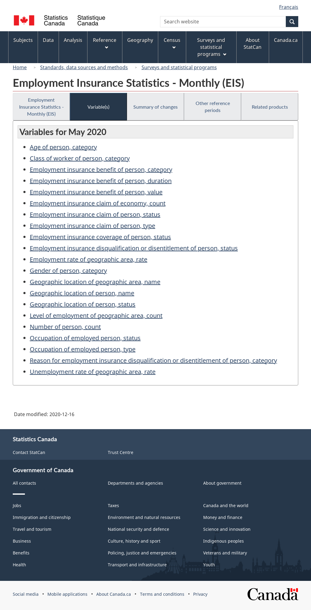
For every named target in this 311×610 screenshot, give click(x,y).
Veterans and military (225, 553)
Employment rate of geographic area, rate (88, 259)
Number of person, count (65, 327)
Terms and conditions (162, 594)
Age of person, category (63, 147)
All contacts (24, 483)
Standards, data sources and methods (84, 67)
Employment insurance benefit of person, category (101, 169)
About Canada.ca (113, 594)
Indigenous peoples (223, 541)
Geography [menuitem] (140, 40)
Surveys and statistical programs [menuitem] (211, 47)
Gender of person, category (68, 270)
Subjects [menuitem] (23, 40)
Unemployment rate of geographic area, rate (93, 372)
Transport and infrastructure (137, 565)
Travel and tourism (32, 529)
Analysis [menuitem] (73, 40)
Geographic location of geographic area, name (95, 282)
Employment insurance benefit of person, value (96, 192)
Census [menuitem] (172, 43)
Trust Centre (120, 452)
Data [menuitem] (48, 40)
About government (222, 483)
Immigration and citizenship (42, 517)
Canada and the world (225, 505)
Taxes (113, 505)
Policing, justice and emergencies (142, 553)
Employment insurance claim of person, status (95, 214)
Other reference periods (213, 106)
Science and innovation (227, 529)
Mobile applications (67, 594)
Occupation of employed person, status (85, 338)
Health (19, 565)
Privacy (200, 594)
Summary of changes (155, 107)
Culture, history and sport (134, 541)
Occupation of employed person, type (82, 349)
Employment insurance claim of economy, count (98, 203)
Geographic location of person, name (82, 293)
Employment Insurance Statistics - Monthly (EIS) (41, 107)
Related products (270, 107)
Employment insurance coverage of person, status (100, 237)
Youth (209, 565)
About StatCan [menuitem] (252, 43)
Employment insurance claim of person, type (92, 226)
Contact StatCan (29, 452)
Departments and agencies (135, 483)
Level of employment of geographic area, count (96, 315)
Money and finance (222, 517)
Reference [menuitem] (104, 43)
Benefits (21, 553)
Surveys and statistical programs (179, 67)
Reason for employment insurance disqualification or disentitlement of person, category (153, 360)
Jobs (17, 505)
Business (22, 541)
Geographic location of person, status (82, 304)
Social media (26, 594)
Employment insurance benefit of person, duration (101, 181)
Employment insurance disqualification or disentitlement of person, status (134, 248)
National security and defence (138, 529)
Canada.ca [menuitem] (286, 40)
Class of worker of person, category (80, 158)
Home (20, 67)
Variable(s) (98, 107)
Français (288, 7)
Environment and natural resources (144, 517)
